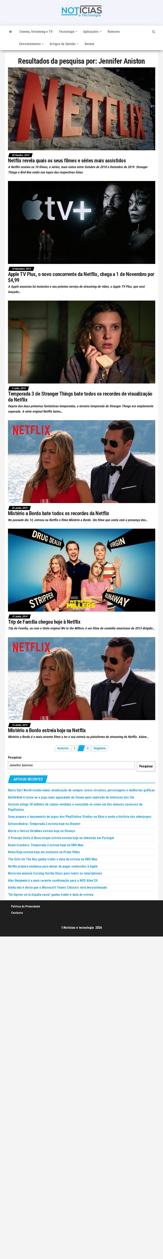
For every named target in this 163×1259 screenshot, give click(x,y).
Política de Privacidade (25, 906)
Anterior (63, 748)
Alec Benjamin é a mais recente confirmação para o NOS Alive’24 (52, 880)
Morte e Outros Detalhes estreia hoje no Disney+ (41, 831)
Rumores (114, 32)
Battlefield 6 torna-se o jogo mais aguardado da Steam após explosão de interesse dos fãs (71, 797)
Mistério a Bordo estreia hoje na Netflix (47, 730)
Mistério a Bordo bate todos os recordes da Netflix (58, 513)
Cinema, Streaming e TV (36, 32)
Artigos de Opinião (64, 44)
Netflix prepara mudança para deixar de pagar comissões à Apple (53, 866)
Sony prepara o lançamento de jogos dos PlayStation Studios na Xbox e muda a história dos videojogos (79, 817)
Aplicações (92, 32)
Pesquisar (15, 757)
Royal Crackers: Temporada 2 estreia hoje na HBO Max (45, 845)
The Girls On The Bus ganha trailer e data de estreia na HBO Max (52, 859)
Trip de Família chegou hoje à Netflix (44, 622)
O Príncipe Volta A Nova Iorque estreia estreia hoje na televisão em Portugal (61, 838)
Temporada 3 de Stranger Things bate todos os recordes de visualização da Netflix (80, 397)
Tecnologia (68, 32)
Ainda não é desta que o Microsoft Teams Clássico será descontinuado (57, 887)
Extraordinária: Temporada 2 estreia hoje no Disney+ (44, 824)
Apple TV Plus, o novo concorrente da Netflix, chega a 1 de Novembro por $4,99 (81, 277)
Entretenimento (31, 44)
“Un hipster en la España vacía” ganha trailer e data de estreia (50, 895)
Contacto (17, 912)
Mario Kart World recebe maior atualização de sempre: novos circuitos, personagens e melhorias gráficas (81, 790)
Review (89, 44)
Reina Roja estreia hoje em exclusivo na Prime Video (44, 852)
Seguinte (99, 748)
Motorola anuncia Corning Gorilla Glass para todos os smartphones (55, 873)
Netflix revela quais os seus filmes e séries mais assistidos (67, 160)
